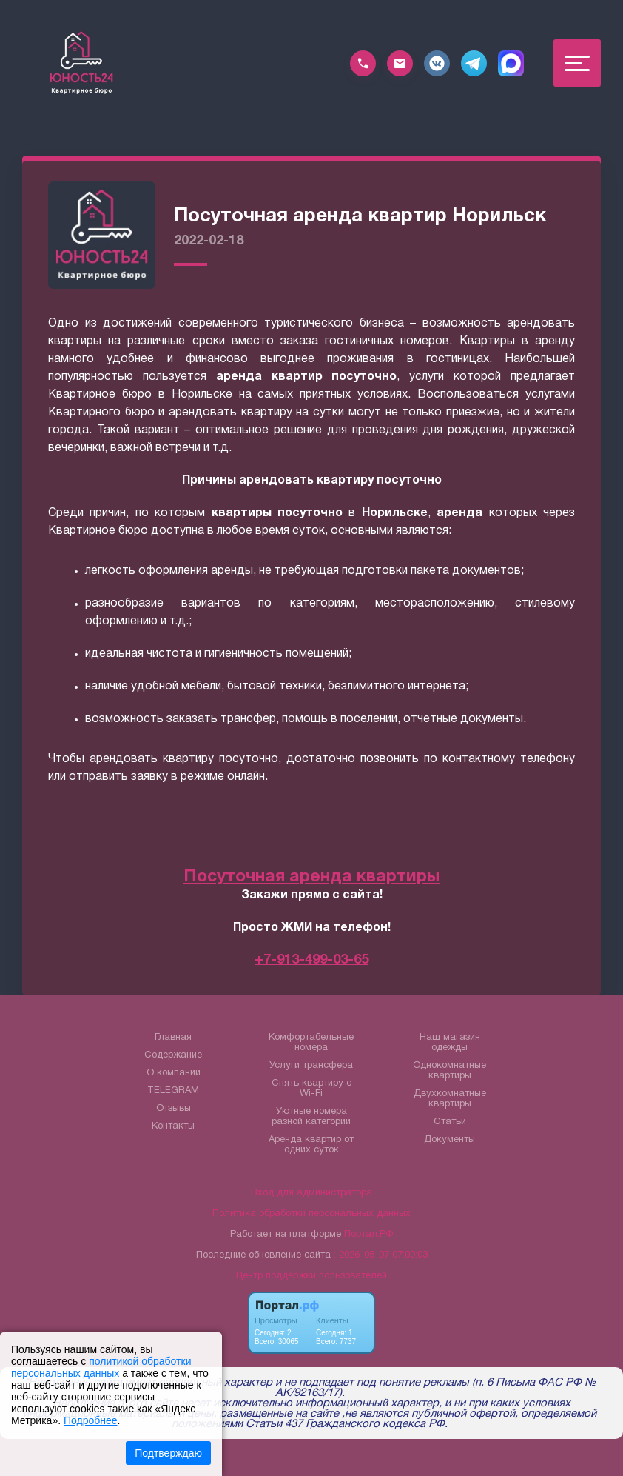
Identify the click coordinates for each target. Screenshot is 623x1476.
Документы (449, 1139)
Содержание (173, 1055)
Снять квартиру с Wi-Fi (311, 1088)
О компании (174, 1073)
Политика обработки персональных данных (311, 1213)
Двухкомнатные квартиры (450, 1099)
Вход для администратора (311, 1193)
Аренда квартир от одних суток (311, 1145)
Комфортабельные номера (311, 1042)
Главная (173, 1037)
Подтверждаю (168, 1453)
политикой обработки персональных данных (101, 1367)
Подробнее (91, 1420)
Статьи (450, 1122)
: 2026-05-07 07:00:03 (381, 1255)
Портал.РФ (368, 1234)
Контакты (173, 1126)
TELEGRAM (173, 1090)
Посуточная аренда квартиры (311, 877)
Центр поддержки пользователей (311, 1276)
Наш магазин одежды (450, 1042)
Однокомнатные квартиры (449, 1071)
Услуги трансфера (311, 1065)
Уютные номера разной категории (311, 1116)
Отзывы (173, 1108)
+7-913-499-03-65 (311, 960)
